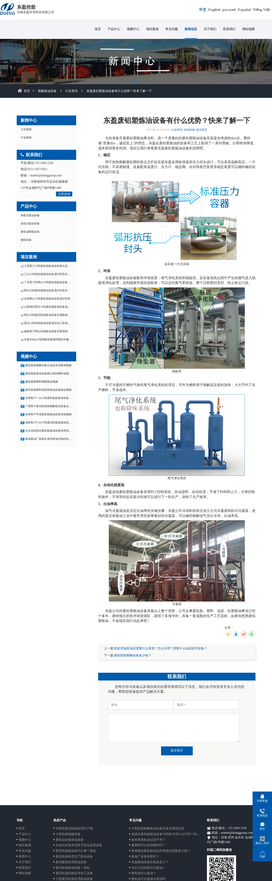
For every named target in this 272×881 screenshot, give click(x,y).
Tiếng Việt (261, 10)
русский (229, 10)
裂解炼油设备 (47, 91)
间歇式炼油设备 (30, 215)
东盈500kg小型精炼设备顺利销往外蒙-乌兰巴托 (52, 339)
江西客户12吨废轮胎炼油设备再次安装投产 (50, 265)
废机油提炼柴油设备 (70, 839)
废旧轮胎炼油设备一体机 (73, 867)
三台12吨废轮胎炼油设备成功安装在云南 (48, 274)
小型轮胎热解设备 (68, 834)
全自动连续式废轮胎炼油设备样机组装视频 (51, 430)
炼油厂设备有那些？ (145, 856)
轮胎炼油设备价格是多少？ (150, 862)
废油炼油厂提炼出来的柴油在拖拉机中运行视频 (53, 438)
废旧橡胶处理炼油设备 (71, 862)
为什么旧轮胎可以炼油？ (148, 867)
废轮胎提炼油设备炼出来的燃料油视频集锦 (51, 373)
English (214, 10)
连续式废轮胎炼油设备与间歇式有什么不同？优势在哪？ (170, 834)
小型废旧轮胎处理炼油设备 (74, 878)
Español (244, 10)
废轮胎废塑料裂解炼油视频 (41, 381)
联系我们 (229, 29)
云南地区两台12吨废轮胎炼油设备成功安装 (50, 306)
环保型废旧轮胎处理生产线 (74, 828)
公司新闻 (26, 129)
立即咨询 (64, 194)
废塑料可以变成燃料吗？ (148, 845)
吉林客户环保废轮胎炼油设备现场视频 (48, 414)
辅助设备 (26, 239)
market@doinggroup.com (46, 175)
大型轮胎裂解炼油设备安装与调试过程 (157, 828)
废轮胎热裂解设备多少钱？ (132, 655)
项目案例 (152, 29)
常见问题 (171, 29)
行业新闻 (26, 137)
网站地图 (248, 29)
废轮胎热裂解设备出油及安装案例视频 (48, 365)
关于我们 (210, 29)
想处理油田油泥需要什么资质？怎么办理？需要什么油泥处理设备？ (160, 648)
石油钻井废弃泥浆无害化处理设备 (79, 845)
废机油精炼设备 (30, 231)
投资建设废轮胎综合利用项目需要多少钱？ (160, 850)
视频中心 (133, 29)
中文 (202, 10)
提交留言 (201, 129)
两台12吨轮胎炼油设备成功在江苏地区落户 (50, 323)
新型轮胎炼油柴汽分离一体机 (76, 850)
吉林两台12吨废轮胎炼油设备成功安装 (47, 298)
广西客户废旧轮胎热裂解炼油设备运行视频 (51, 406)
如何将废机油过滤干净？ (148, 839)
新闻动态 (191, 29)
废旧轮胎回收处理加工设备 (74, 873)
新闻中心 (25, 856)
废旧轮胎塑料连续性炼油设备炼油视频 (48, 389)
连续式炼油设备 (30, 223)
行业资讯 (71, 91)
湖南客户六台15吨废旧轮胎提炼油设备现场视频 (53, 422)
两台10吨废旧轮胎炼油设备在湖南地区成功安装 (52, 315)
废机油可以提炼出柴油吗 (148, 878)
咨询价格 (189, 129)
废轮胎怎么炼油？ (143, 873)
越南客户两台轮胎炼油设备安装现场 (46, 331)
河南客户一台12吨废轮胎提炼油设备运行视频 (52, 398)
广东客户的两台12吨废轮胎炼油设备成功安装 (51, 282)
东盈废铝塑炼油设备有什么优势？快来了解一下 (119, 91)
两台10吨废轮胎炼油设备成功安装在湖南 (48, 290)
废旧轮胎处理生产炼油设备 (74, 856)
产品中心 (114, 29)
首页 (98, 29)
